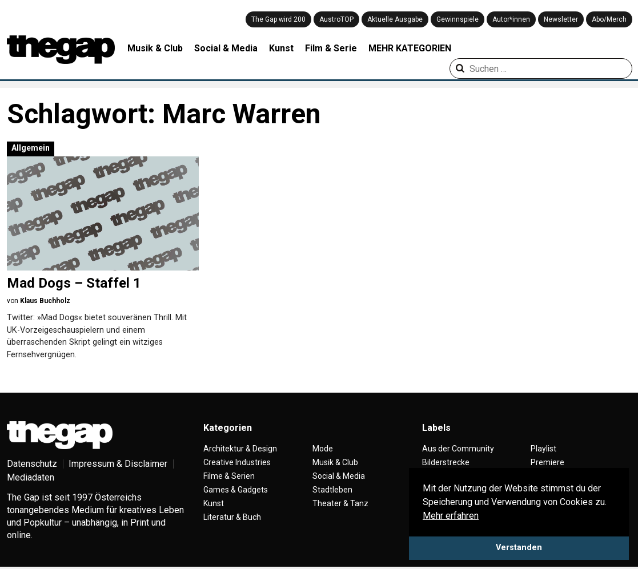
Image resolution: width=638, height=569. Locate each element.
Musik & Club (155, 48)
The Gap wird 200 (278, 19)
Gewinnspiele (457, 19)
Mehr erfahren (451, 515)
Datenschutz (32, 463)
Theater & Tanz (340, 503)
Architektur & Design (240, 448)
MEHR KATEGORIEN (409, 48)
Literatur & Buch (232, 517)
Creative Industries (237, 462)
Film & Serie (331, 48)
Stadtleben (332, 489)
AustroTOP (336, 19)
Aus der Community (458, 448)
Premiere (547, 462)
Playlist (543, 448)
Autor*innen (511, 19)
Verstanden (519, 547)
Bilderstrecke (446, 462)
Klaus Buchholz (45, 301)
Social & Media (226, 48)
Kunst (281, 48)
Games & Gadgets (235, 489)
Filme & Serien (229, 476)
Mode (322, 448)
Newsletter (561, 19)
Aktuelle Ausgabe (395, 19)
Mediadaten (30, 477)
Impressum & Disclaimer (118, 463)
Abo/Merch (609, 19)
